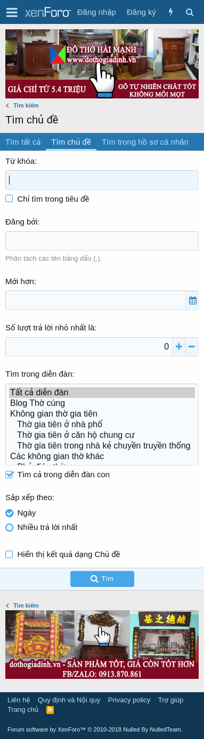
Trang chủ (22, 709)
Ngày (27, 512)
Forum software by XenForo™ (95, 729)
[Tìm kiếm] (189, 12)
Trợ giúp (170, 700)
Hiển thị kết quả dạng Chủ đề (69, 554)
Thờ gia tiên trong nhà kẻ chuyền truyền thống (102, 446)
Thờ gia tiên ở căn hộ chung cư (102, 435)
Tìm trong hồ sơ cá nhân (145, 141)
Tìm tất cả (22, 141)
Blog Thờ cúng (102, 403)
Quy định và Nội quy (69, 700)
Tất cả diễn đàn (102, 392)
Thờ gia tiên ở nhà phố (102, 424)
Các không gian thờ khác (102, 456)
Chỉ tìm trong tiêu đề (47, 198)
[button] (12, 12)
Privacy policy (129, 700)
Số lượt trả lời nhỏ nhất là (49, 327)
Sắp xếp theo (28, 497)
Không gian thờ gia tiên (102, 414)
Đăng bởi (21, 221)
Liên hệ (18, 700)
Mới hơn (19, 281)
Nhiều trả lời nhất (48, 527)
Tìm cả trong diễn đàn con (57, 474)
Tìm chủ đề (71, 141)
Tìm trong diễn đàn (38, 373)
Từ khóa (20, 160)
